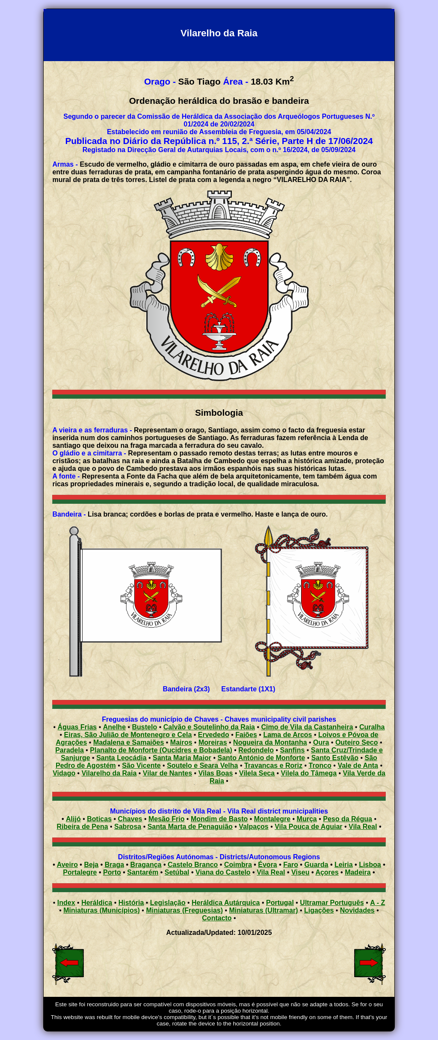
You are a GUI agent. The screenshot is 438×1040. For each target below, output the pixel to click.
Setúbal (177, 872)
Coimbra (238, 864)
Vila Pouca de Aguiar (308, 826)
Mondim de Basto (219, 819)
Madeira (357, 872)
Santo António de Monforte (261, 757)
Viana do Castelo (223, 872)
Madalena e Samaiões (128, 742)
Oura (321, 742)
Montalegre (272, 819)
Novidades (357, 910)
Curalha (372, 727)
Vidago (64, 773)
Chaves (130, 819)
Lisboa (370, 864)
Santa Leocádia (121, 757)
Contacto (216, 918)
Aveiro (67, 864)
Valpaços (253, 826)
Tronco (320, 765)
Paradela (69, 750)
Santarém (142, 872)
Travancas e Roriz (273, 765)
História (131, 902)
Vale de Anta (357, 765)
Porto (112, 872)
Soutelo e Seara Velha (202, 765)
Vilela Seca (257, 773)
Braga (114, 864)
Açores (326, 872)
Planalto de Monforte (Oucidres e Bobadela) (161, 750)
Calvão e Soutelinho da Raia (209, 727)
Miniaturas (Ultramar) (263, 910)
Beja (91, 864)
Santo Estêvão (334, 757)
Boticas (99, 819)
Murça (307, 819)
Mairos (181, 742)
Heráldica (96, 902)
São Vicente (141, 765)
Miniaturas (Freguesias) (184, 910)
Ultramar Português (332, 902)
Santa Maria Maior (182, 757)
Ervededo (213, 734)
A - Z (377, 902)
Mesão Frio (166, 819)
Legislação (168, 902)
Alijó (73, 819)
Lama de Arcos (287, 734)
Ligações (319, 910)
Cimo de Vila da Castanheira (307, 727)
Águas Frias (77, 727)
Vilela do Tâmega (309, 773)
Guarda (316, 864)
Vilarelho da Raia (109, 773)
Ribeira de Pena (82, 826)
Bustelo (144, 727)
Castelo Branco (193, 864)
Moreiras (212, 742)
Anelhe (114, 727)
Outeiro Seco (356, 742)
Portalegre (80, 872)
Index (66, 902)
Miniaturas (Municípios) (101, 910)
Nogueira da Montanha (270, 742)
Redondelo (256, 750)
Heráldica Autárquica (226, 902)
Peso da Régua (347, 819)
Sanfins (292, 750)
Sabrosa (127, 826)
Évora (267, 864)
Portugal (280, 902)
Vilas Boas (215, 773)
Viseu (300, 872)
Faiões (246, 734)
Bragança (146, 864)
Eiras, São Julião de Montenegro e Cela (128, 734)
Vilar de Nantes (167, 773)
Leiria (343, 864)
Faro (290, 864)
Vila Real (363, 826)
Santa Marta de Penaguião (190, 826)
